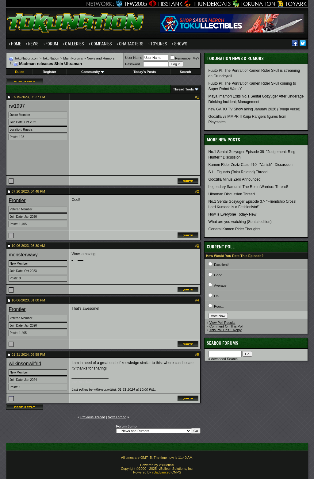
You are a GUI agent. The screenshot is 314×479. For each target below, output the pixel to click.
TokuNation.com (26, 58)
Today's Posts (144, 72)
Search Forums (222, 343)
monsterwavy (23, 254)
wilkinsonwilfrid (25, 363)
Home (16, 43)
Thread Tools (183, 89)
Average (220, 285)
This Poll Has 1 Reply (225, 330)
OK (216, 296)
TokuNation (50, 58)
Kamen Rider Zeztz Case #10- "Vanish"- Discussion (251, 165)
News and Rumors (100, 58)
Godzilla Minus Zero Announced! (235, 179)
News (33, 43)
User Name (133, 57)
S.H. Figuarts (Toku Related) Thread (238, 172)
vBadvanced (161, 472)
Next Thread (117, 417)
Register (49, 72)
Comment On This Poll (226, 326)
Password (132, 64)
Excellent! (221, 264)
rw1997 (17, 106)
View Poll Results (222, 322)
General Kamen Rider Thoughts (234, 229)
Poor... (219, 306)
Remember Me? (184, 58)
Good (218, 275)
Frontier (17, 200)
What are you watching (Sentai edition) (240, 222)
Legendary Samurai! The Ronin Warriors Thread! (248, 187)
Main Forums (73, 58)
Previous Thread (92, 417)
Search (185, 72)
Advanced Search (224, 359)
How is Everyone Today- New (233, 214)
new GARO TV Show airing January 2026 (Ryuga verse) (255, 109)
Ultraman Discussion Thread (232, 194)
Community (92, 72)
